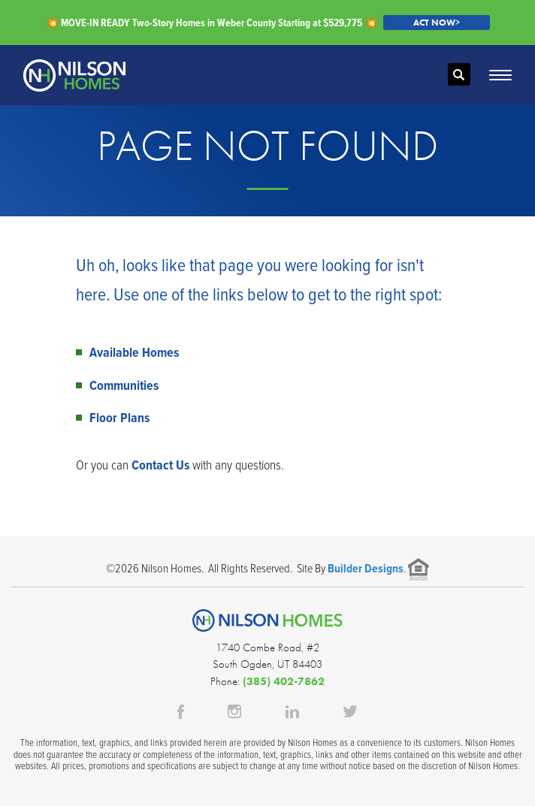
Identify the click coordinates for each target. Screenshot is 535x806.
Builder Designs (366, 568)
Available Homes (134, 352)
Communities (124, 385)
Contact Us (160, 464)
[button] (459, 75)
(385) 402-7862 (284, 681)
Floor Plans (119, 417)
